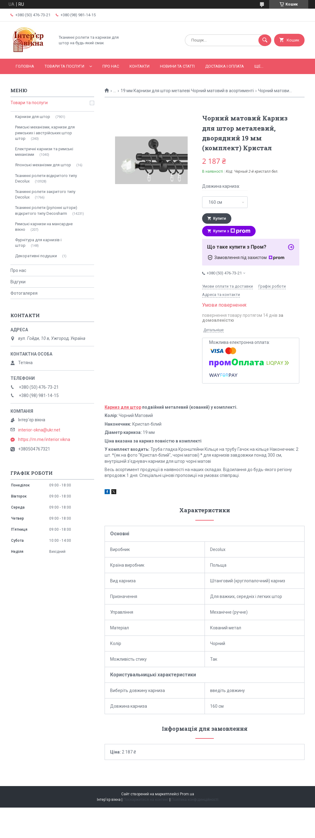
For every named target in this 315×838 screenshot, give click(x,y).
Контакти (140, 66)
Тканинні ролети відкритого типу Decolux (46, 178)
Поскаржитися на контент (146, 799)
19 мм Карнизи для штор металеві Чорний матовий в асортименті (187, 90)
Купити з (231, 231)
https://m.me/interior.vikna (44, 439)
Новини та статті (177, 66)
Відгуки (18, 281)
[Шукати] (264, 40)
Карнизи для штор (32, 116)
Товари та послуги (64, 66)
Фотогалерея (24, 293)
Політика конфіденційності (194, 799)
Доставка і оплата (224, 66)
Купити (219, 218)
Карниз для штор (123, 407)
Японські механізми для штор (43, 165)
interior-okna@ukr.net (39, 429)
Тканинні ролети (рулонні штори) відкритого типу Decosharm (46, 210)
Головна (25, 66)
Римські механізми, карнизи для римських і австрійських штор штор (45, 132)
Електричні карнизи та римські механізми (44, 152)
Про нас (110, 66)
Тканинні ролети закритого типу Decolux (45, 194)
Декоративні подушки (36, 256)
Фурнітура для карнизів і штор (38, 243)
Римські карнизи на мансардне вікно (44, 227)
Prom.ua (187, 794)
